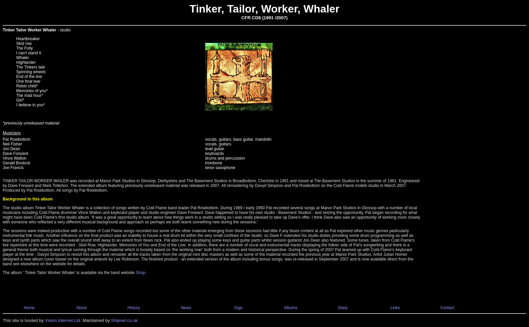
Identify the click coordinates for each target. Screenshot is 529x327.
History (134, 307)
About (81, 307)
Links (395, 307)
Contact (447, 307)
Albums (290, 307)
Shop (140, 272)
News (186, 307)
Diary (342, 307)
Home (29, 307)
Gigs (238, 307)
